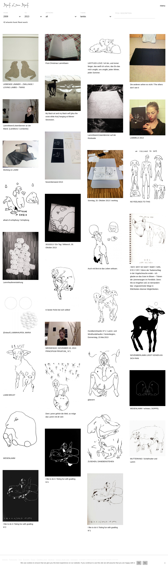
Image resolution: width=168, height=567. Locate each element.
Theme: (83, 12)
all (61, 16)
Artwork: (49, 12)
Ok (139, 563)
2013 (34, 16)
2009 (12, 16)
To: (26, 12)
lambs (96, 16)
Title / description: (123, 13)
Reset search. (23, 22)
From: (5, 12)
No (145, 563)
